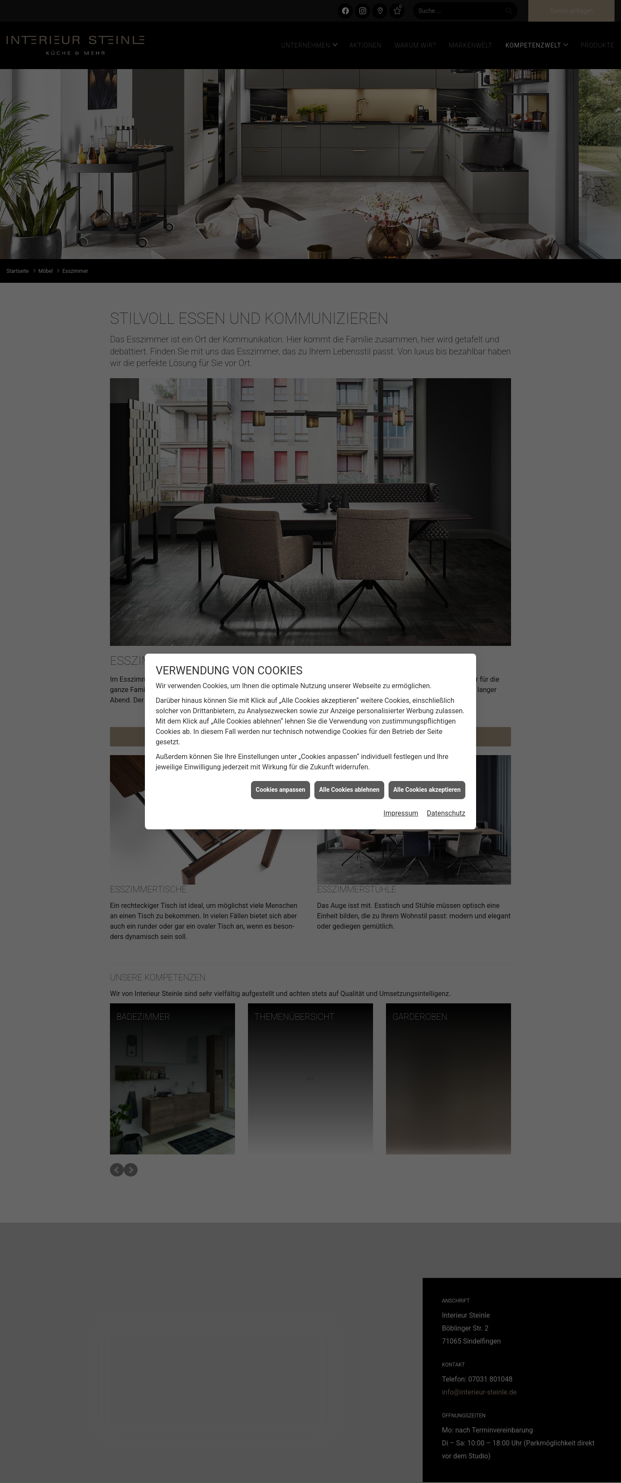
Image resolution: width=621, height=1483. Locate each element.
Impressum (400, 813)
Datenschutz (446, 813)
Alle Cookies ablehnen (349, 789)
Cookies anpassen (280, 789)
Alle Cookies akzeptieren (427, 789)
